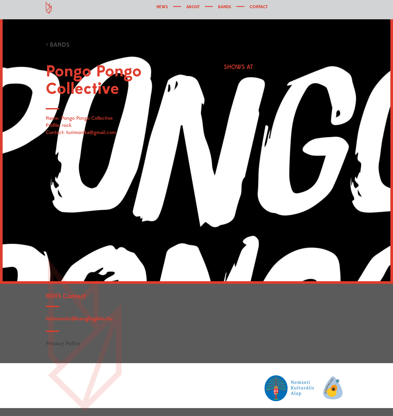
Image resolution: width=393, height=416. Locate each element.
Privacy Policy (63, 343)
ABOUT (193, 7)
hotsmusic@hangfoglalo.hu (79, 318)
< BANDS (57, 45)
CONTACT (259, 7)
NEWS (162, 7)
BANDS (224, 7)
